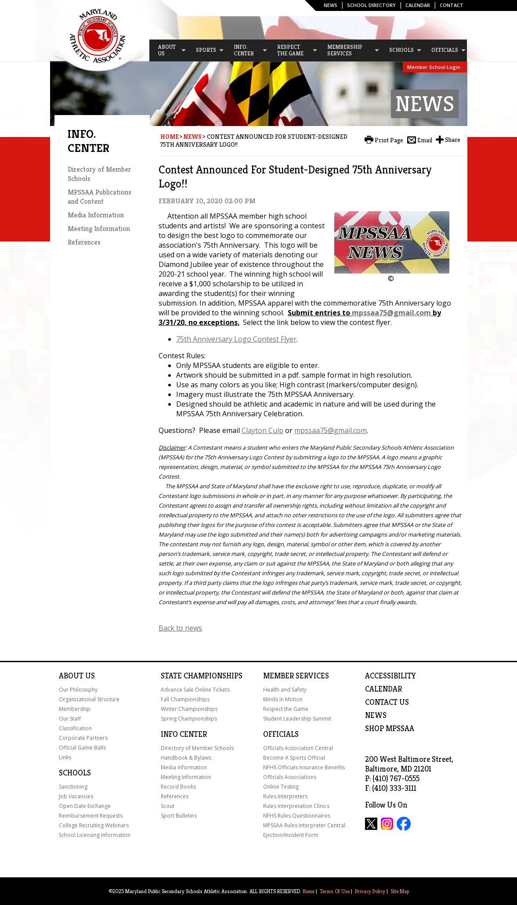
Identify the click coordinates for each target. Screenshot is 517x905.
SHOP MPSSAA (389, 728)
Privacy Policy (370, 891)
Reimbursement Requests (91, 815)
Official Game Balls (82, 747)
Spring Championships (189, 718)
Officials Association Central (298, 748)
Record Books (178, 786)
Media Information (96, 215)
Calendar (417, 5)
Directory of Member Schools (197, 748)
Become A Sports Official (294, 757)
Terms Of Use (335, 891)
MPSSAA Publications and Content (99, 196)
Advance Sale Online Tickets (195, 689)
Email (424, 140)
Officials (281, 734)
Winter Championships (189, 709)
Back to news (180, 628)
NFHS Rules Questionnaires (296, 815)
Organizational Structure (89, 699)
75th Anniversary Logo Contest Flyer (236, 339)
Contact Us (387, 702)
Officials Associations (289, 777)
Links (65, 757)
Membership (74, 709)
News (330, 5)
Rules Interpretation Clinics (296, 806)
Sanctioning (73, 786)
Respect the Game (285, 709)
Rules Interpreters (285, 796)
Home (169, 137)
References (84, 242)
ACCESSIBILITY (390, 676)
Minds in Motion (283, 699)
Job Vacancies (76, 796)
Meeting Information (99, 228)
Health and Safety (285, 689)
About (71, 676)
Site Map (399, 891)
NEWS (376, 715)
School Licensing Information (94, 835)
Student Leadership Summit (297, 718)
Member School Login (433, 67)
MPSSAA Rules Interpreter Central (304, 825)
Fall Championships (185, 699)
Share (452, 140)
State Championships (201, 676)
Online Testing (281, 786)
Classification (75, 728)
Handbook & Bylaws (186, 757)
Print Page (389, 140)
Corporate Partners (83, 738)
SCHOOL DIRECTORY (371, 5)
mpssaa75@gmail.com (391, 312)
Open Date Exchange (85, 806)
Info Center (184, 734)
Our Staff (70, 718)
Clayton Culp (262, 430)
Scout (167, 806)
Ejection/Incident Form (290, 835)
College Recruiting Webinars (94, 825)
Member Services (296, 676)
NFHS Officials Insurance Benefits (304, 767)
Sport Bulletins (179, 815)
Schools (75, 773)
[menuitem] (168, 50)
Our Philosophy (78, 689)
